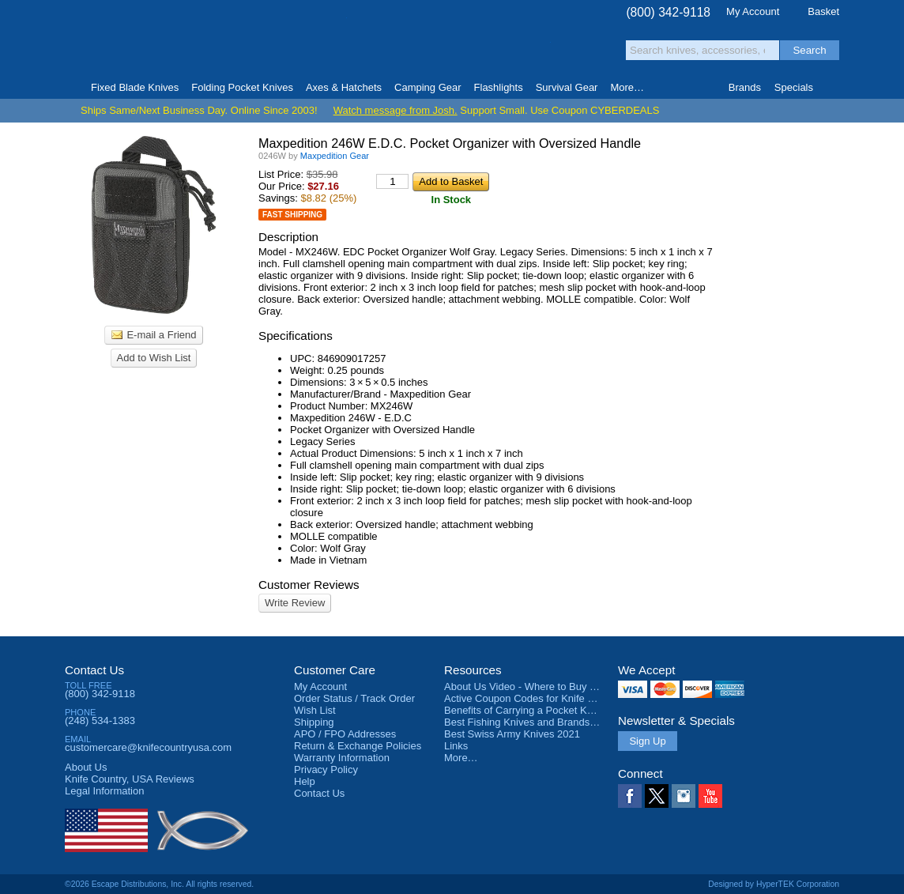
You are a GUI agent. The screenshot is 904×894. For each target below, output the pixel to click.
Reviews (129, 779)
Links (456, 746)
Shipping (314, 722)
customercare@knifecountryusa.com (148, 747)
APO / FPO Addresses (345, 734)
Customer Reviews (309, 584)
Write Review (295, 603)
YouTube (710, 796)
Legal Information (104, 791)
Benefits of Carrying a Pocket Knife (524, 710)
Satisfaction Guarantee (311, 43)
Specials (793, 87)
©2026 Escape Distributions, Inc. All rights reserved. (159, 884)
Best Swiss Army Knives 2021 (512, 734)
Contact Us (94, 670)
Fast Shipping (292, 214)
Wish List (315, 710)
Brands (745, 87)
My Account (752, 11)
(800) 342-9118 (668, 12)
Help (304, 781)
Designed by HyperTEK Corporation (773, 884)
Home (71, 88)
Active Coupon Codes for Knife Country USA (545, 698)
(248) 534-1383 (100, 720)
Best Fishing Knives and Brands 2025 (530, 722)
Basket (823, 11)
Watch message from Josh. (395, 110)
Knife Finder (832, 88)
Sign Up (647, 741)
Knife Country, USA (131, 41)
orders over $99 (399, 48)
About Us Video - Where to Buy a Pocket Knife (550, 686)
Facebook (630, 796)
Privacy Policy (326, 769)
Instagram (683, 796)
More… (461, 758)
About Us (86, 767)
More (627, 87)
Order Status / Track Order (354, 698)
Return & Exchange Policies (357, 746)
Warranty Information (342, 758)
